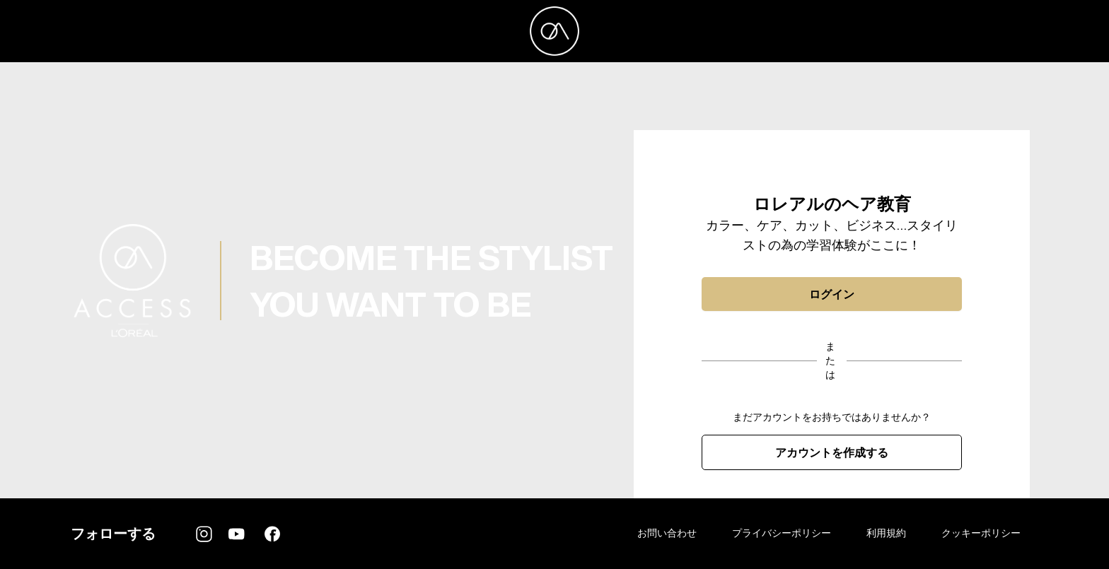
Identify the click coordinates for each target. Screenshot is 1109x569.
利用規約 (886, 532)
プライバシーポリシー (781, 532)
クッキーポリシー (981, 532)
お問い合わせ (667, 532)
